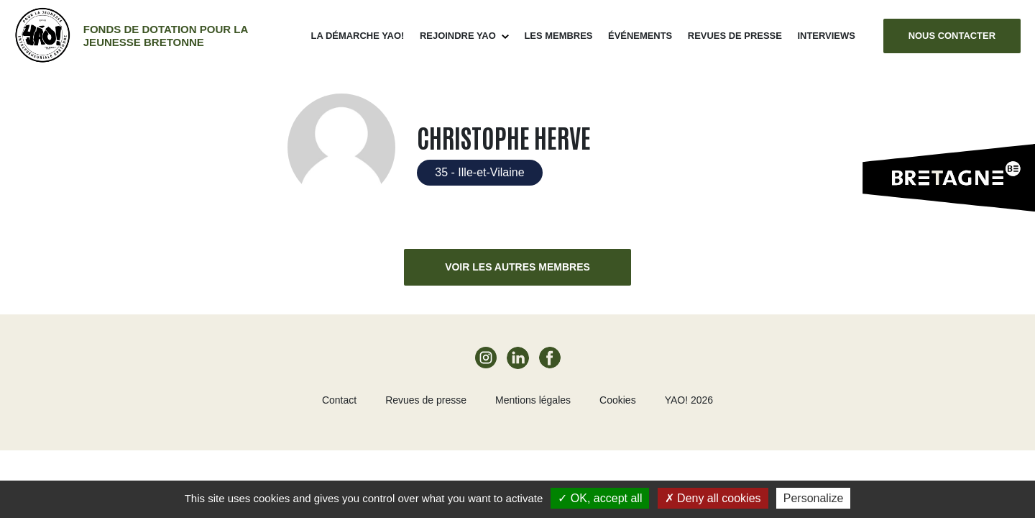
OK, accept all (600, 498)
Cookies (617, 400)
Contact (339, 400)
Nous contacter (951, 35)
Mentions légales (533, 400)
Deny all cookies (713, 498)
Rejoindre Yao (458, 35)
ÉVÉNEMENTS (640, 35)
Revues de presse (735, 35)
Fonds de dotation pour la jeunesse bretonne (165, 35)
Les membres (558, 35)
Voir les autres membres (517, 267)
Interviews (826, 35)
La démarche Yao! (358, 35)
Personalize (813, 498)
